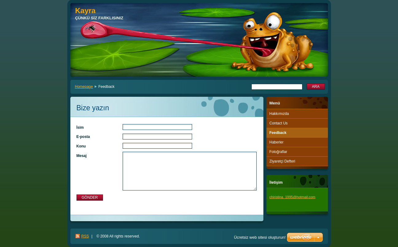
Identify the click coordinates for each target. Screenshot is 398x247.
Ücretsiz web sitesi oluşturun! (260, 237)
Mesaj (82, 156)
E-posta (83, 137)
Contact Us (279, 123)
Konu (81, 146)
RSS (85, 236)
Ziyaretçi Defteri (282, 161)
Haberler (277, 142)
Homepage (84, 86)
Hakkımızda (279, 114)
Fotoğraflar (278, 152)
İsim (80, 127)
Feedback (278, 133)
